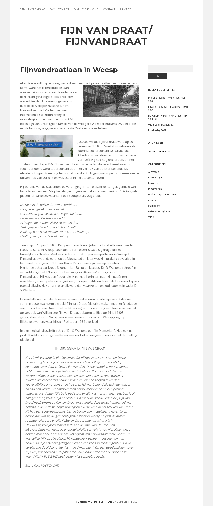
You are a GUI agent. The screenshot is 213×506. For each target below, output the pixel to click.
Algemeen (153, 172)
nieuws (152, 200)
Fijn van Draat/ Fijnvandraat (106, 35)
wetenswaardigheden (159, 211)
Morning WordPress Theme (93, 501)
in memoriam (155, 188)
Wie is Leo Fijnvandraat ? (161, 124)
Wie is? (151, 217)
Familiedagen (155, 177)
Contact (109, 9)
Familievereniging (32, 9)
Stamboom (154, 205)
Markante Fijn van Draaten (162, 194)
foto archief (154, 183)
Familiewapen (59, 9)
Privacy (125, 9)
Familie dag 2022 (157, 130)
